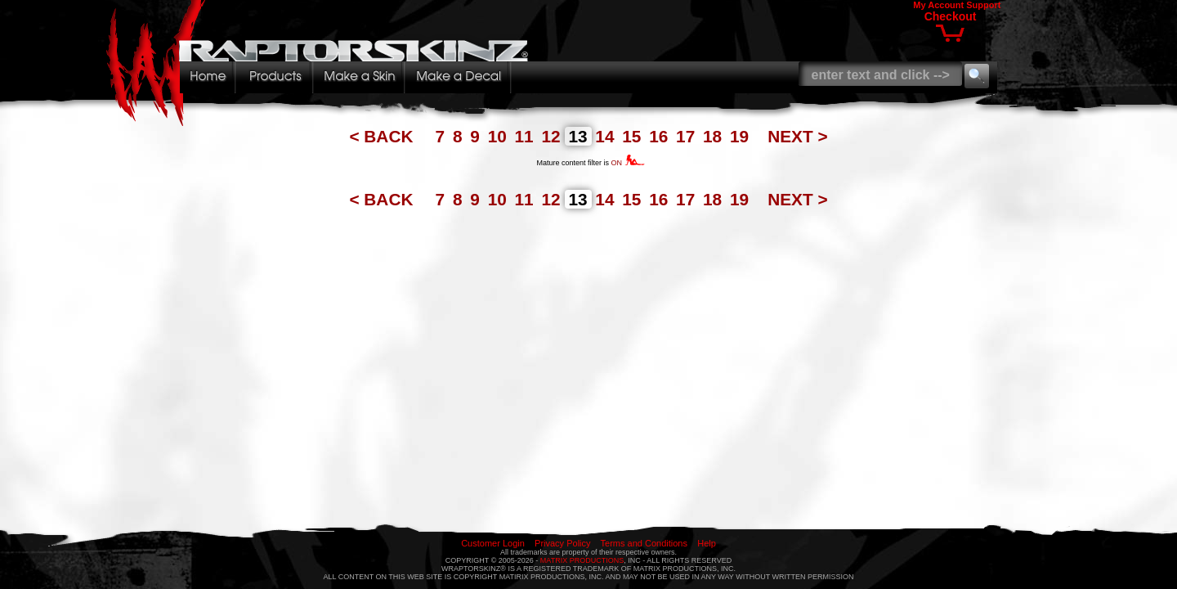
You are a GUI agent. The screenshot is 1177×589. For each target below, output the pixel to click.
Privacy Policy (562, 543)
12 (553, 136)
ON (628, 163)
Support (983, 5)
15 (634, 136)
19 (742, 136)
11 (527, 136)
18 (715, 136)
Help (706, 543)
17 (688, 136)
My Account (938, 5)
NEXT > (797, 136)
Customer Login (493, 543)
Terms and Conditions (644, 543)
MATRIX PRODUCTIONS (582, 560)
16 (661, 136)
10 (500, 136)
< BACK (383, 136)
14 (607, 136)
